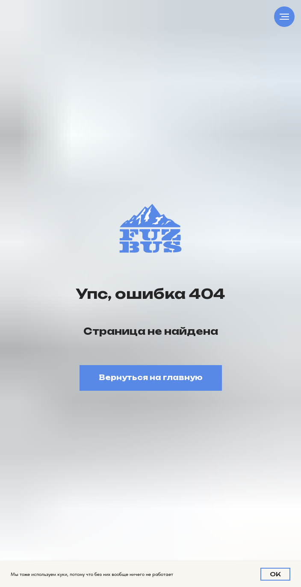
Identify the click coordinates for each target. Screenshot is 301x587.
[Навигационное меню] (284, 17)
